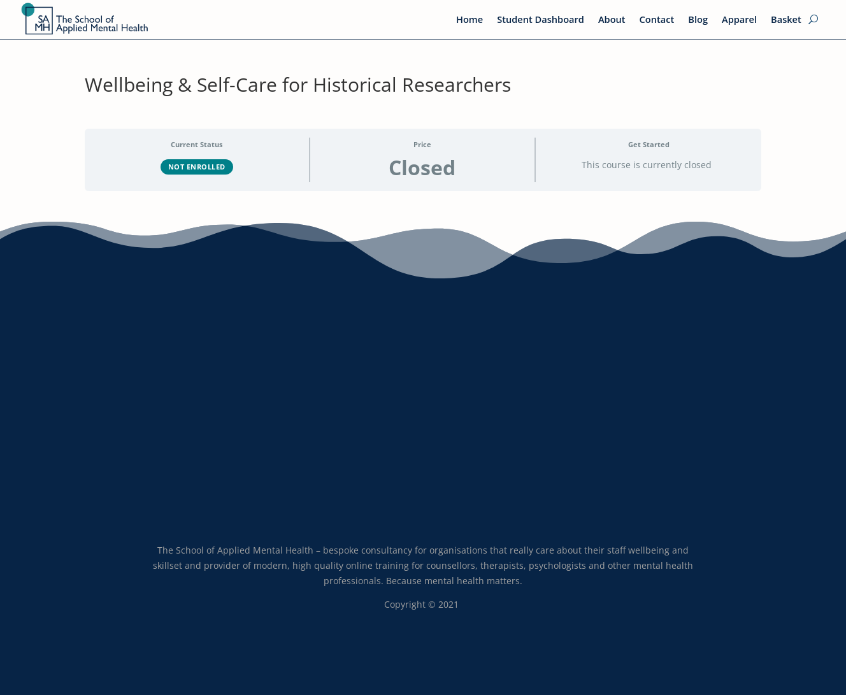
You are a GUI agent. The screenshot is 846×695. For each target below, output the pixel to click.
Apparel (739, 20)
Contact (657, 20)
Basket (786, 20)
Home (469, 20)
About (612, 20)
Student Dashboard (540, 20)
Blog (698, 20)
